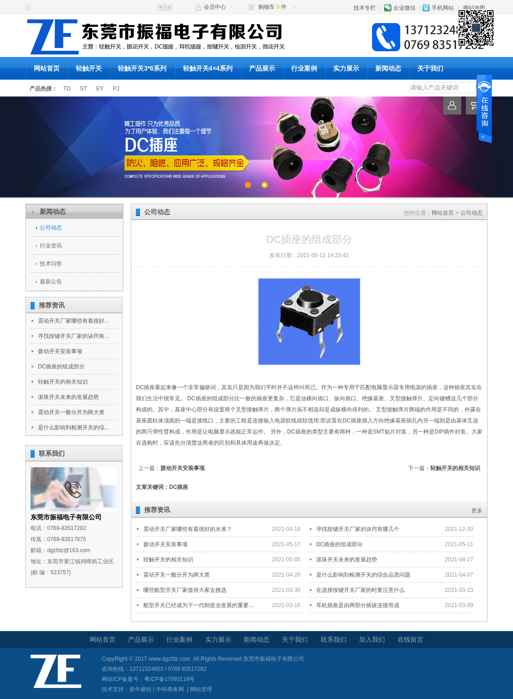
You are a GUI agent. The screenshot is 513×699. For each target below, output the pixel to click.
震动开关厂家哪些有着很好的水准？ (187, 529)
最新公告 (51, 281)
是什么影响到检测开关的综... (73, 427)
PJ (116, 88)
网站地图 (474, 8)
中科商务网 (170, 689)
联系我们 (52, 453)
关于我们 (430, 68)
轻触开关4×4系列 (208, 68)
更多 (476, 510)
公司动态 (51, 227)
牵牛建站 (140, 689)
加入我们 (372, 639)
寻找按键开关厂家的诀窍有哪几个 (357, 529)
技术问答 (51, 263)
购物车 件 (272, 7)
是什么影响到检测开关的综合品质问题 (363, 575)
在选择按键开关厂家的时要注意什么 (360, 590)
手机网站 (443, 8)
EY (100, 88)
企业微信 (404, 8)
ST (83, 88)
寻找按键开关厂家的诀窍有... (73, 336)
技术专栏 (365, 8)
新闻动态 (388, 68)
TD (67, 88)
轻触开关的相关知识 (63, 382)
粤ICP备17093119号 (169, 679)
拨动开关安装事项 (60, 351)
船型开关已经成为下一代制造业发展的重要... (198, 605)
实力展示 (346, 68)
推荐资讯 (52, 305)
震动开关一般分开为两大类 (71, 412)
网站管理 (201, 689)
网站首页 (47, 68)
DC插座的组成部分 (61, 366)
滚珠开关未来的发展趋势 (68, 397)
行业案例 (304, 68)
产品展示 (262, 68)
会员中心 (215, 7)
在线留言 (410, 639)
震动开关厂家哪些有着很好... (73, 321)
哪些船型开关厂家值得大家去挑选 (184, 590)
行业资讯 (51, 245)
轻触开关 (89, 68)
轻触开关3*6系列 (142, 68)
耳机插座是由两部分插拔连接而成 (357, 605)
